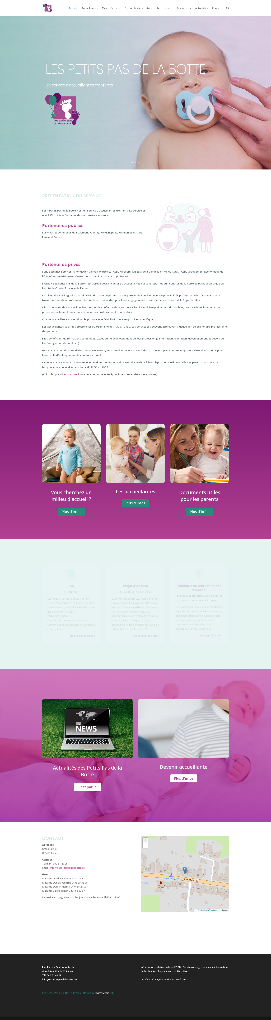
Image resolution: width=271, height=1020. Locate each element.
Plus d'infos (71, 511)
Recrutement (164, 8)
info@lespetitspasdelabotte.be (67, 867)
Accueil (73, 8)
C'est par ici (87, 787)
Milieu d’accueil (111, 8)
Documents (184, 8)
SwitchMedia (102, 993)
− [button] (145, 845)
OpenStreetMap (211, 910)
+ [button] (145, 840)
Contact (217, 8)
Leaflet (198, 910)
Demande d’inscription (138, 8)
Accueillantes (89, 8)
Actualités (201, 8)
